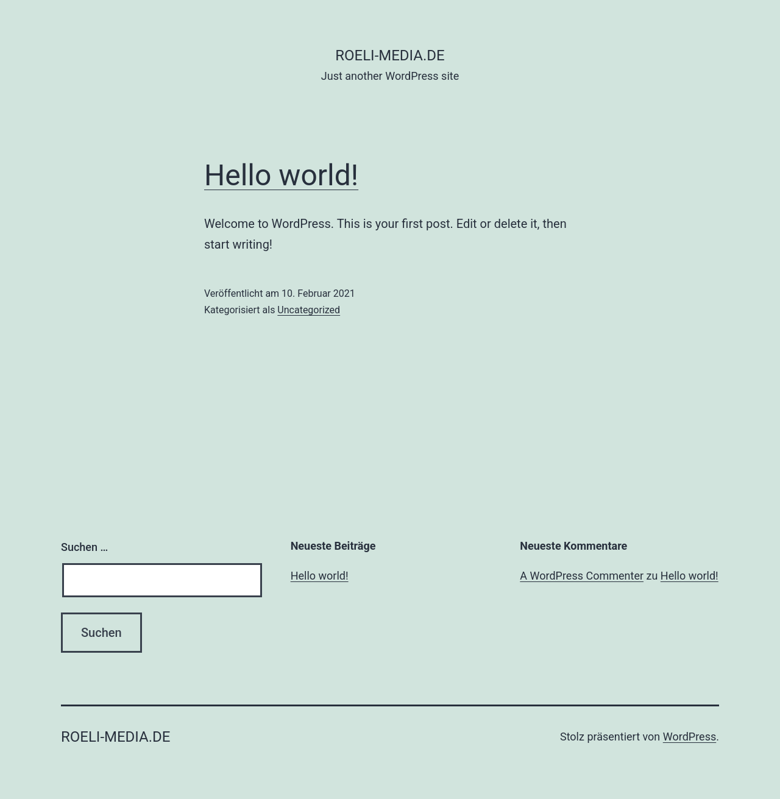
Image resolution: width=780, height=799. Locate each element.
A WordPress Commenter (582, 575)
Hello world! (281, 175)
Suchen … (84, 547)
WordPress (689, 736)
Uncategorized (308, 310)
